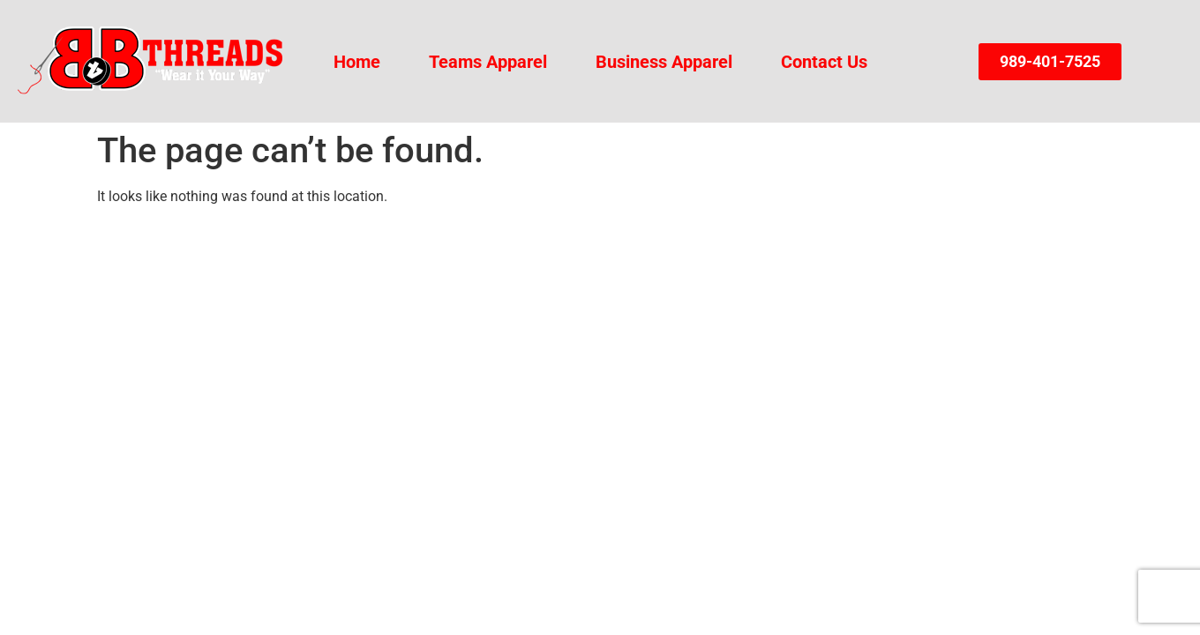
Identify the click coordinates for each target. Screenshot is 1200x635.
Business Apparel (664, 61)
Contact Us (824, 61)
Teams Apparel (488, 61)
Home (357, 61)
